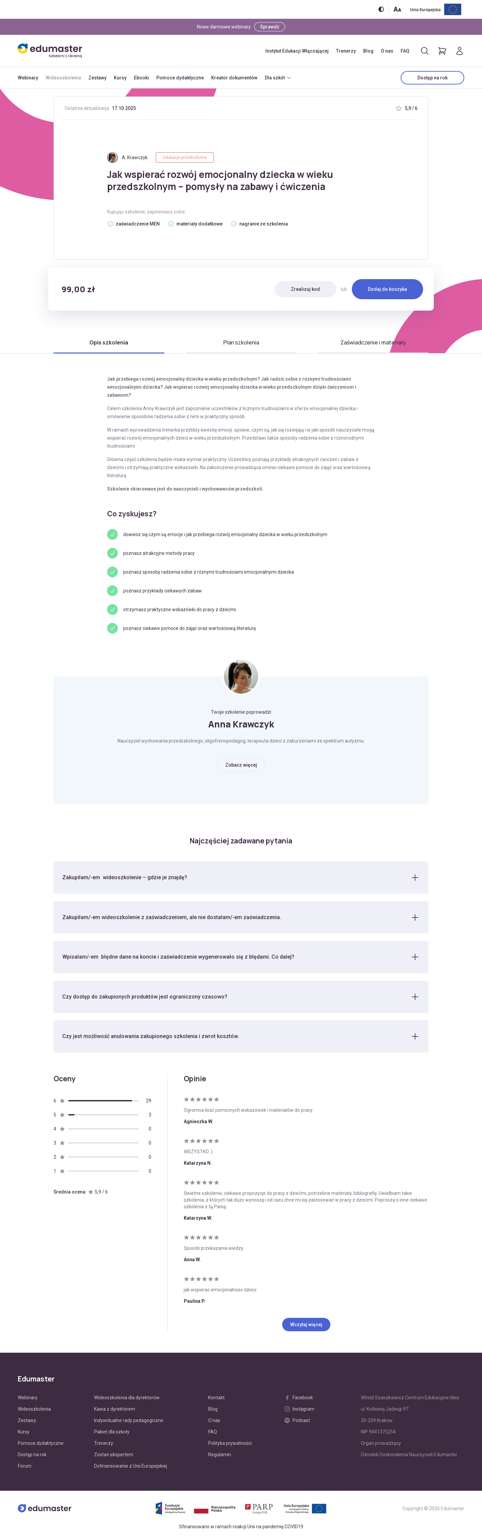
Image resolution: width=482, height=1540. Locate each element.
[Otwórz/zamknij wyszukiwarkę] (424, 51)
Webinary (28, 77)
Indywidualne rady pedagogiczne (128, 1422)
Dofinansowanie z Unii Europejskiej (130, 1468)
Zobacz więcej (241, 765)
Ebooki (141, 77)
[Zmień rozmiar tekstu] (397, 9)
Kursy (120, 77)
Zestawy (97, 77)
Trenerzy (346, 51)
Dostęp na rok (432, 77)
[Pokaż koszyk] (442, 51)
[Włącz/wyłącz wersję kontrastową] (381, 9)
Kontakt (216, 1399)
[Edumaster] (50, 51)
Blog (368, 51)
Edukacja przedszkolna (185, 157)
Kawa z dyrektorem (114, 1411)
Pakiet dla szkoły (112, 1433)
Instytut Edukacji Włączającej (297, 51)
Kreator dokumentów (234, 77)
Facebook (299, 1399)
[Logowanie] (459, 51)
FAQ (405, 51)
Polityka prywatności (230, 1445)
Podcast (297, 1422)
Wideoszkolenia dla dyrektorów (127, 1399)
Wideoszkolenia (63, 77)
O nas (387, 51)
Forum (24, 1468)
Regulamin (219, 1456)
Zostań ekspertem (113, 1456)
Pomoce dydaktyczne (180, 77)
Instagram (299, 1411)
